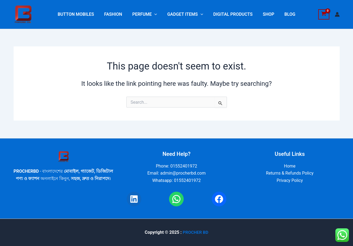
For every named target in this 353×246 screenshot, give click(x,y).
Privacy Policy (289, 180)
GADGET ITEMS (185, 14)
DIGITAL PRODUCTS (231, 14)
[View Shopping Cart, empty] (323, 14)
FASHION (116, 14)
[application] (156, 14)
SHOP (265, 14)
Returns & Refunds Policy (289, 173)
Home (290, 166)
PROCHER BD (195, 232)
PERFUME (146, 14)
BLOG (285, 14)
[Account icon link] (337, 14)
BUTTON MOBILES (80, 14)
